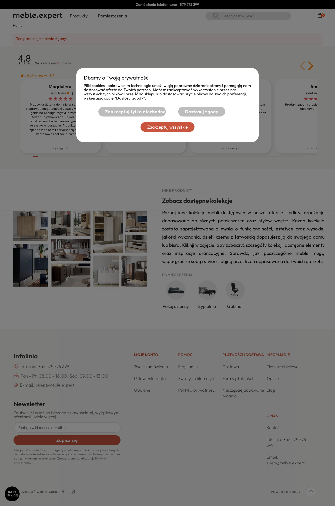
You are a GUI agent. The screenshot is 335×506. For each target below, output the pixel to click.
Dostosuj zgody (201, 111)
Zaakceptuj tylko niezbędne (135, 111)
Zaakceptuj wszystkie (167, 127)
